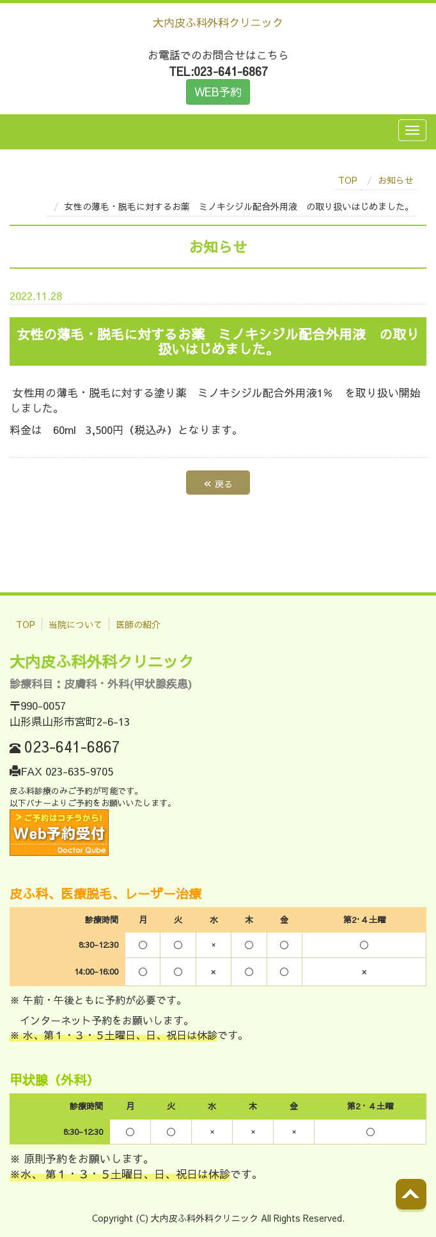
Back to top (424, 1204)
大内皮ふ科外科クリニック (218, 22)
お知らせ (396, 180)
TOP (347, 180)
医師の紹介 (138, 624)
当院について (75, 624)
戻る (218, 482)
